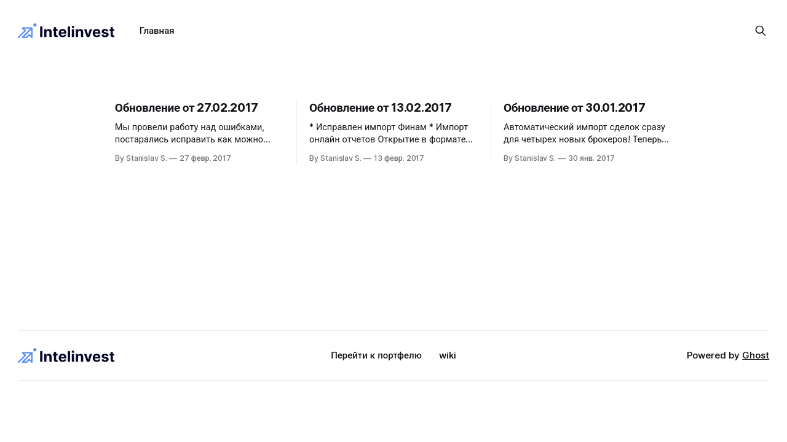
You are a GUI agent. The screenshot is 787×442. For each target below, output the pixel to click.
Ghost (755, 355)
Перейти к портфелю (376, 355)
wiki (447, 355)
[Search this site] (760, 31)
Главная (157, 30)
